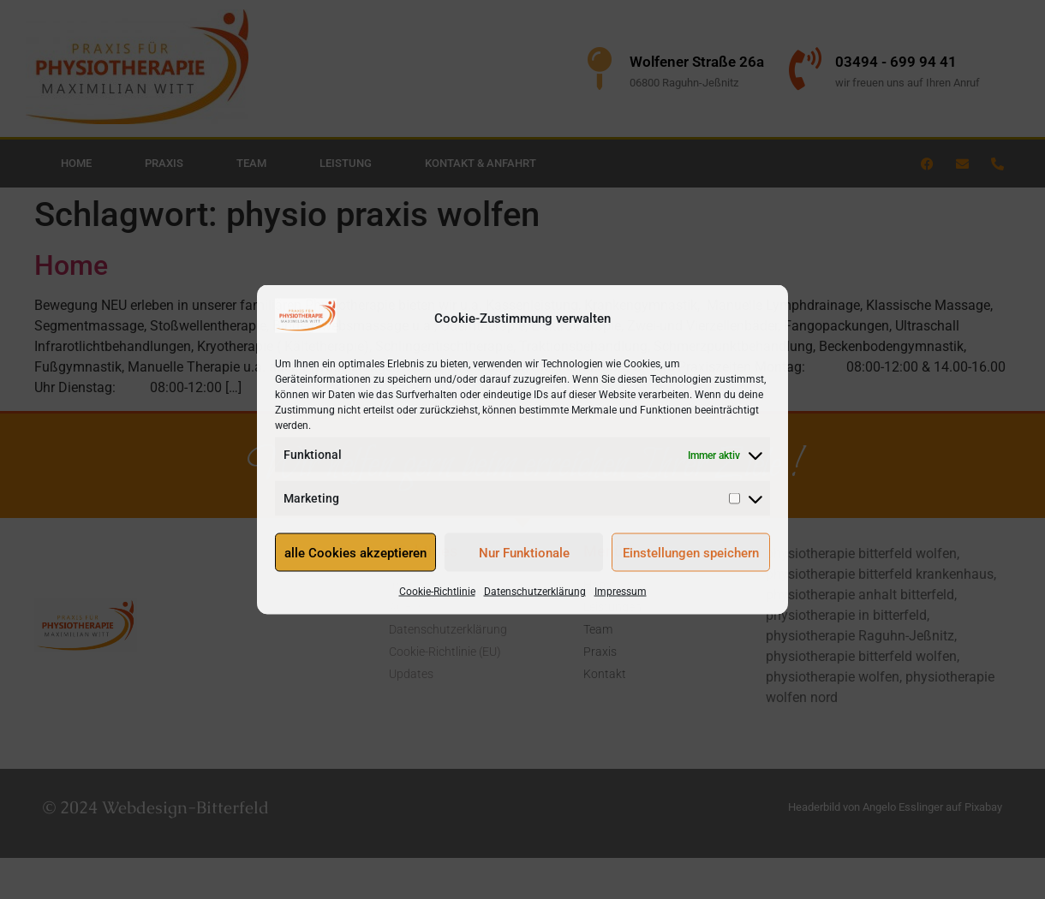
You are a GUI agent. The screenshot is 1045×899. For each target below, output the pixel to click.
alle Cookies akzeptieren (355, 552)
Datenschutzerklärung (535, 592)
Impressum (620, 592)
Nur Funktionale (524, 552)
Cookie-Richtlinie (437, 592)
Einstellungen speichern (691, 552)
